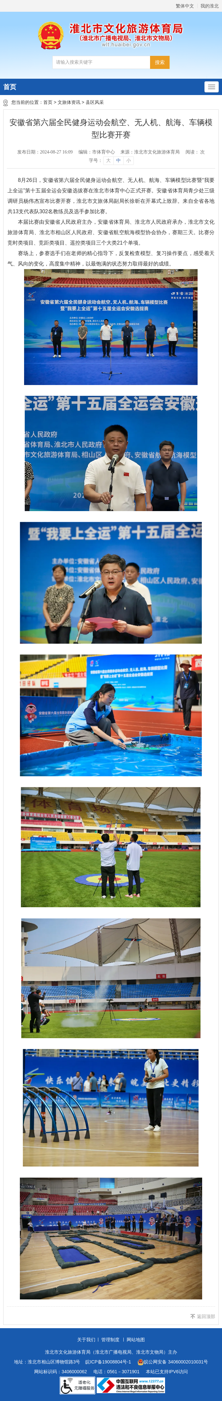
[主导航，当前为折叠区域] (211, 86)
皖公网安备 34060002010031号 (172, 1362)
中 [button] (118, 160)
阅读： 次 (195, 152)
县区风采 (95, 102)
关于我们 (86, 1339)
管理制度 (110, 1339)
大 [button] (108, 160)
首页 (9, 86)
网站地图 (136, 1339)
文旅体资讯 (69, 102)
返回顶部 (206, 1316)
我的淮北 (210, 5)
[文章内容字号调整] (111, 160)
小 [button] (128, 160)
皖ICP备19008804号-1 (108, 1361)
